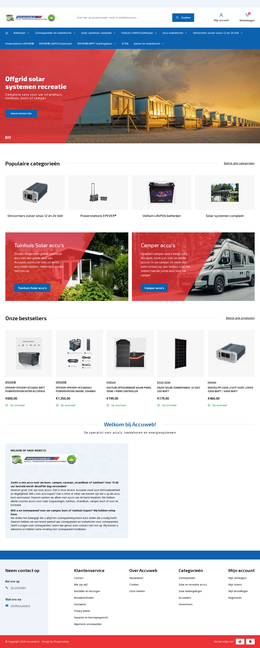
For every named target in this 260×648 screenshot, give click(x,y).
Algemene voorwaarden (88, 624)
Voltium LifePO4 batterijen (139, 33)
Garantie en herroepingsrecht (91, 617)
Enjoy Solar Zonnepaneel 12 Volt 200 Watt (178, 389)
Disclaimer (80, 604)
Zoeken (183, 17)
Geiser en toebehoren (149, 43)
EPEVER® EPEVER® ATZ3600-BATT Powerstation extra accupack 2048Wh (25, 389)
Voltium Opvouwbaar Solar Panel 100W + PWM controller (128, 389)
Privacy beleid (82, 611)
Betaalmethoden (84, 597)
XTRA (125, 43)
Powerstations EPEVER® (19, 43)
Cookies (134, 584)
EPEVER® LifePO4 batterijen (55, 43)
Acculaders (185, 597)
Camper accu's (154, 288)
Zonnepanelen (187, 578)
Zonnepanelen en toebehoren (55, 33)
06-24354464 (246, 5)
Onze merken (137, 591)
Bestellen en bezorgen (87, 591)
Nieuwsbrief (136, 578)
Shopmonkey (61, 641)
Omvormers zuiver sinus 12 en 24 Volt (218, 33)
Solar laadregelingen (190, 591)
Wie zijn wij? (81, 584)
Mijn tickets (235, 584)
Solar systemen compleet (98, 33)
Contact (78, 578)
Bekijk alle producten (240, 318)
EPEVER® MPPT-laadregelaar (96, 43)
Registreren (235, 597)
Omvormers (186, 604)
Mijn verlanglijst (237, 578)
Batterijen (22, 33)
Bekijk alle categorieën (239, 163)
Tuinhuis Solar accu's (32, 288)
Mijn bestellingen (238, 591)
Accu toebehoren (175, 33)
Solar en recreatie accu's (193, 584)
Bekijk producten (21, 113)
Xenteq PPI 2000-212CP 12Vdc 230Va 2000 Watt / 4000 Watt (230, 389)
